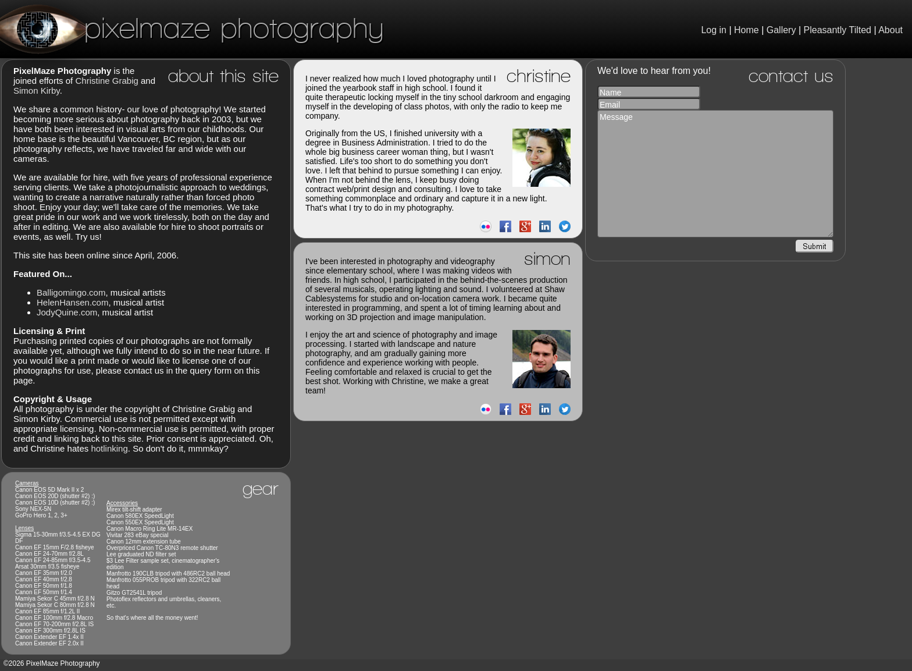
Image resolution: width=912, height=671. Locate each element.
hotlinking (109, 448)
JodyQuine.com (67, 312)
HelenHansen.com (72, 302)
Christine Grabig (106, 81)
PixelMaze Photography (192, 27)
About (890, 30)
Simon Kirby (36, 90)
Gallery (781, 30)
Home (746, 30)
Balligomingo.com (71, 292)
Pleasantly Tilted (838, 30)
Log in (713, 30)
